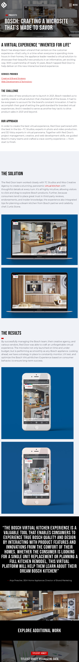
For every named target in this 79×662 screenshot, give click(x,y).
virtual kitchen (52, 186)
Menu (75, 5)
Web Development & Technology (16, 81)
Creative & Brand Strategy (13, 78)
